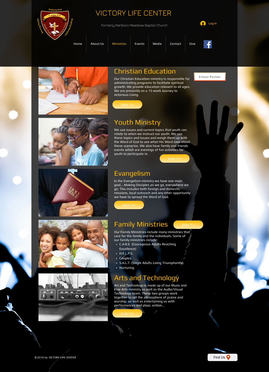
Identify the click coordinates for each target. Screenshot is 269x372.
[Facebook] (208, 44)
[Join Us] (127, 104)
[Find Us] (222, 357)
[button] (157, 44)
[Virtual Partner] (210, 77)
